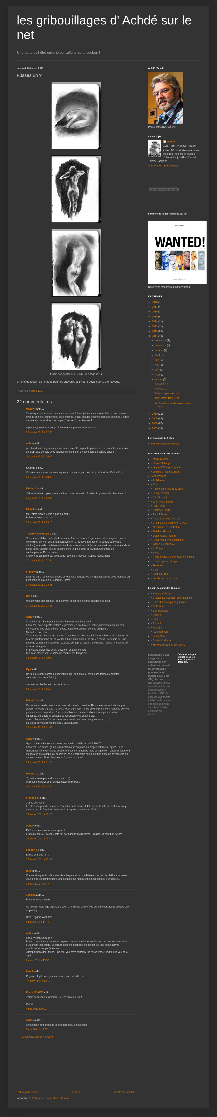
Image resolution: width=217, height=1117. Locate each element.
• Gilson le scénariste (163, 544)
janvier (159, 379)
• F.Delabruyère (159, 631)
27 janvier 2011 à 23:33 (39, 605)
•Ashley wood (158, 476)
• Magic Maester (160, 459)
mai (157, 364)
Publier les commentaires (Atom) (50, 1098)
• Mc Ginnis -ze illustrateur (165, 527)
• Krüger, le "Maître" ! (162, 593)
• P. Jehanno (158, 480)
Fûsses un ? (161, 383)
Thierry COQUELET (37, 533)
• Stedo (155, 552)
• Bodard (156, 623)
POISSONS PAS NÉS (166, 398)
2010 (155, 413)
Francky (31, 571)
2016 (155, 311)
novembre (161, 345)
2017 (155, 306)
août (158, 355)
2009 (155, 418)
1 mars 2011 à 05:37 (37, 883)
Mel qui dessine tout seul (165, 443)
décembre (161, 340)
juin (157, 359)
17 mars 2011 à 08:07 (38, 981)
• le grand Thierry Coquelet (166, 467)
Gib (28, 596)
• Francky (156, 627)
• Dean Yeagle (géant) (163, 535)
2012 (155, 331)
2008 (155, 423)
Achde (30, 443)
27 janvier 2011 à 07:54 (39, 560)
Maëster (30, 408)
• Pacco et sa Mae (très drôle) (167, 488)
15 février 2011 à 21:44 (39, 859)
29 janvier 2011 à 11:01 (39, 727)
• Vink (154, 569)
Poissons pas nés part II (167, 393)
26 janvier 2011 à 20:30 (39, 477)
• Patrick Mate (159, 514)
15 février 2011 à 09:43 (39, 838)
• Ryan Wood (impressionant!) (167, 539)
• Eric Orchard (159, 497)
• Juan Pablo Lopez (162, 501)
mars (158, 374)
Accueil (76, 1092)
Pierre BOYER (34, 992)
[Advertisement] (76, 1064)
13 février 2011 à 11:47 (39, 814)
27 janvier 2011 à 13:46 (39, 584)
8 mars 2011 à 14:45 (37, 921)
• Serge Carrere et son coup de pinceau (173, 557)
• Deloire (156, 614)
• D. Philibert (158, 606)
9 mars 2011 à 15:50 (37, 960)
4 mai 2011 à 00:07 (37, 1008)
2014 (155, 321)
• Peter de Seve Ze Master (166, 518)
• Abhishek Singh (160, 510)
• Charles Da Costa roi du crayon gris (172, 597)
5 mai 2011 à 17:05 (37, 1029)
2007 (155, 428)
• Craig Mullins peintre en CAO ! (169, 522)
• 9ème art (157, 565)
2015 (155, 316)
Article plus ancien (124, 1092)
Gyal (29, 669)
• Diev (154, 619)
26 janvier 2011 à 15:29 (39, 456)
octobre (159, 350)
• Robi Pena (158, 505)
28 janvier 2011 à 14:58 (39, 689)
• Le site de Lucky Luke (164, 578)
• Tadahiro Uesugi (161, 531)
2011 (155, 336)
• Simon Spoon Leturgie (164, 561)
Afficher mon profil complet (163, 165)
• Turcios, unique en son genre (168, 644)
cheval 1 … (160, 388)
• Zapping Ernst (159, 573)
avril (157, 369)
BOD (29, 870)
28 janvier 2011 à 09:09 (39, 657)
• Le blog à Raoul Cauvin (165, 471)
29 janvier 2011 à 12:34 (39, 786)
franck (30, 971)
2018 (155, 302)
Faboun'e (31, 488)
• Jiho (154, 484)
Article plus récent (28, 1092)
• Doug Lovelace (160, 493)
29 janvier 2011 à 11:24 (39, 762)
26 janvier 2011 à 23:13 (39, 522)
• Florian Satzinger (161, 463)
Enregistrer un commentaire (37, 1036)
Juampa (30, 895)
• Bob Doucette (159, 610)
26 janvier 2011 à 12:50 (39, 432)
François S (32, 797)
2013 (155, 326)
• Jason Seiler (159, 636)
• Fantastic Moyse (161, 640)
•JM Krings (157, 548)
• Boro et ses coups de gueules (168, 602)
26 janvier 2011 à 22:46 (39, 498)
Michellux (32, 509)
